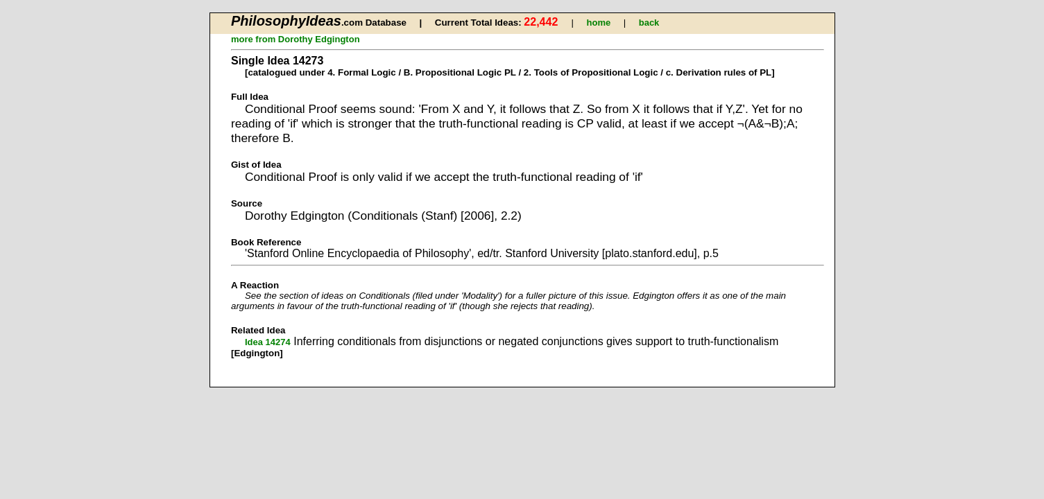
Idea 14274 (268, 342)
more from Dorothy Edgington (295, 39)
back (649, 22)
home (599, 22)
